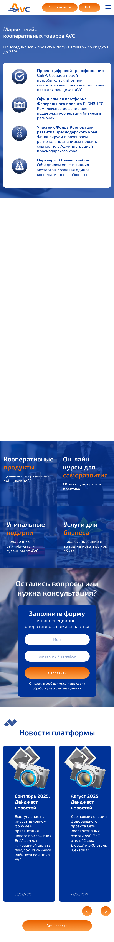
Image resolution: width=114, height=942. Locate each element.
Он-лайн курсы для (85, 467)
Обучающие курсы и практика (82, 487)
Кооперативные (28, 463)
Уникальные (26, 528)
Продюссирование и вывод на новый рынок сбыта (85, 546)
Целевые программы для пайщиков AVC (26, 479)
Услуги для (80, 528)
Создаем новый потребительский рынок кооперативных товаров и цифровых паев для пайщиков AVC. (71, 82)
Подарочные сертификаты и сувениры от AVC (23, 546)
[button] (87, 911)
